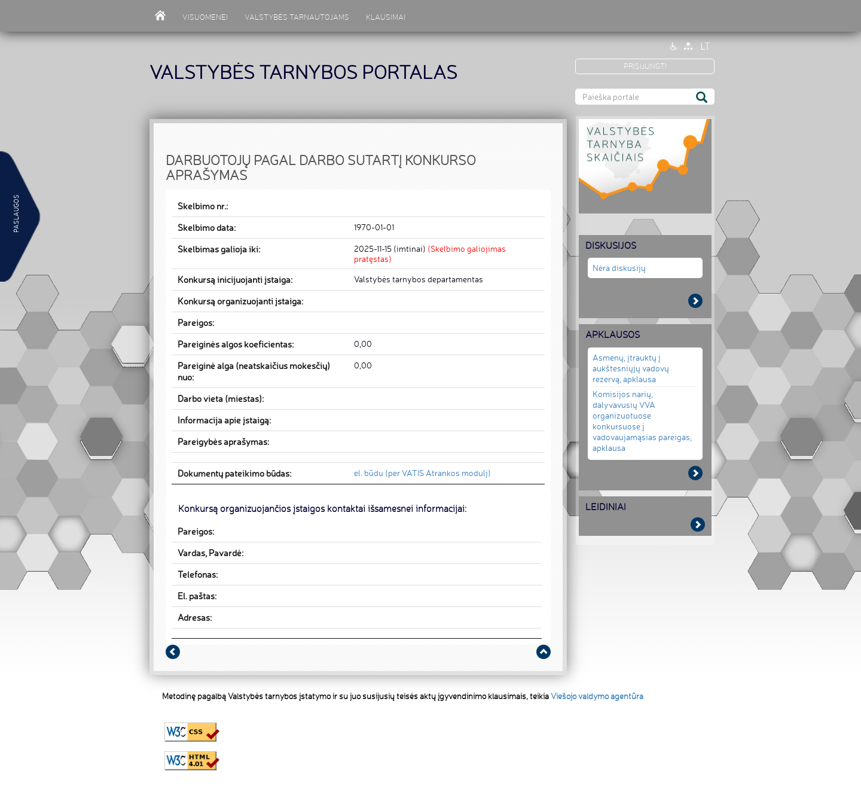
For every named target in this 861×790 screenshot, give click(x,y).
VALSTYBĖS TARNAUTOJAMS (297, 17)
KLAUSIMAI (385, 17)
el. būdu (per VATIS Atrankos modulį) (422, 473)
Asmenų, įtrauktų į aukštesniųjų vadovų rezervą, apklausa (631, 368)
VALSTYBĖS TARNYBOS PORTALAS (303, 72)
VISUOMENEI (205, 17)
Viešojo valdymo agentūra (597, 696)
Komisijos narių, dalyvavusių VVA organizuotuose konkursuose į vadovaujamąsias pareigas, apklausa (642, 421)
